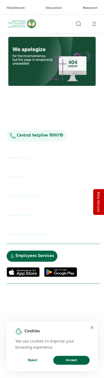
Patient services (53, 158)
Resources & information (53, 196)
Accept (71, 360)
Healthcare (16, 8)
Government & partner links (53, 234)
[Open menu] (94, 23)
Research (90, 8)
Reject (32, 360)
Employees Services (32, 256)
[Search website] (78, 24)
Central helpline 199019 (36, 135)
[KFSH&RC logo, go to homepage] (22, 27)
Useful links (53, 177)
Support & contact (53, 215)
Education (54, 8)
